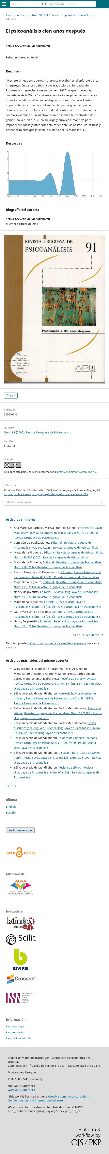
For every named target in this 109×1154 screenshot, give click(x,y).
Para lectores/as (15, 1026)
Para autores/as (15, 1032)
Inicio (9, 15)
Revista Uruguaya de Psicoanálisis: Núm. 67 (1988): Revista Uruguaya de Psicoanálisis (57, 772)
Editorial (57, 542)
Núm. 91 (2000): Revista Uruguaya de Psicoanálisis (61, 15)
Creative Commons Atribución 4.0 (76, 472)
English (11, 806)
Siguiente (92, 635)
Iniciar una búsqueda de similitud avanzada (56, 643)
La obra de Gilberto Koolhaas (78, 738)
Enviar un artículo (20, 830)
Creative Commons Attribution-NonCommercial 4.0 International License (48, 1098)
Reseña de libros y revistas (78, 678)
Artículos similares (20, 519)
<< (7, 786)
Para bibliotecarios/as (18, 1038)
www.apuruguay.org (21, 1090)
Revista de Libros (70, 767)
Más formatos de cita (19, 502)
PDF (12, 395)
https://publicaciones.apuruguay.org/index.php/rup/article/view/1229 (46, 494)
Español (11, 812)
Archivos (22, 15)
